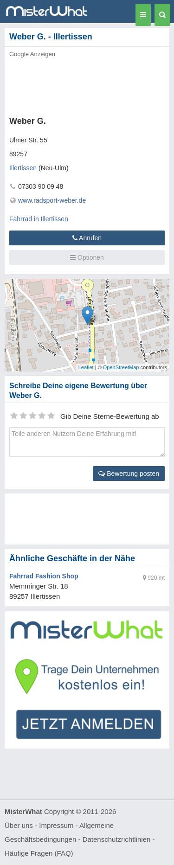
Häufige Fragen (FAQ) (39, 853)
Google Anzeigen (32, 54)
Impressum (56, 825)
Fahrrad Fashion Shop (43, 576)
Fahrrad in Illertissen (38, 219)
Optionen (87, 257)
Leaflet (86, 367)
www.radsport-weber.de (52, 200)
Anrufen (87, 238)
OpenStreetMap (121, 367)
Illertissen (23, 168)
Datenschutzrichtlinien (117, 839)
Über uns (19, 825)
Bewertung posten (128, 473)
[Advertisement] (87, 84)
